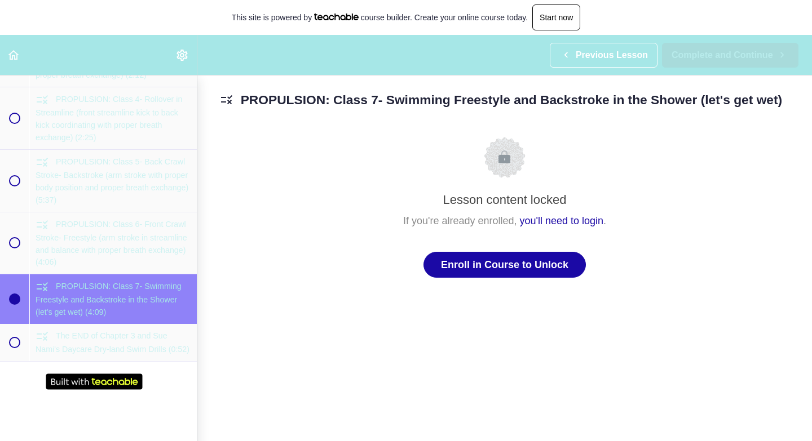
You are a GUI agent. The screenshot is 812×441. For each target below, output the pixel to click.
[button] (14, 55)
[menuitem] (183, 55)
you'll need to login (562, 220)
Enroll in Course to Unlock (504, 264)
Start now (556, 17)
